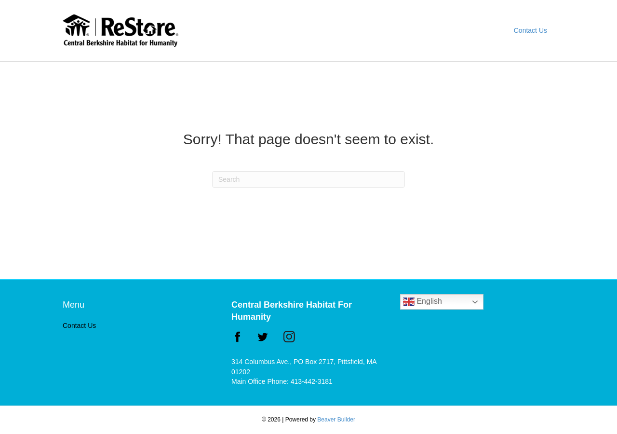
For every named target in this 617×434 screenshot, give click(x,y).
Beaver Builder (336, 419)
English (422, 302)
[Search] (308, 179)
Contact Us (530, 30)
